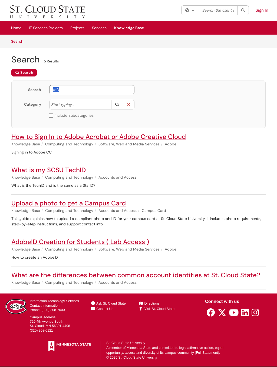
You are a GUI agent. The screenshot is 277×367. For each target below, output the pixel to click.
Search (19, 41)
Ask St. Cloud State (108, 303)
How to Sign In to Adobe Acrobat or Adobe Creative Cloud (98, 136)
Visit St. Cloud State (156, 309)
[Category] (77, 105)
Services (99, 27)
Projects (77, 27)
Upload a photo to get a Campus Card (68, 203)
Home (16, 27)
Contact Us (102, 309)
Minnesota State (139, 348)
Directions (149, 303)
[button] (117, 104)
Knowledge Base (129, 27)
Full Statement (207, 353)
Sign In (262, 10)
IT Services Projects (46, 27)
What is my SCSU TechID (48, 170)
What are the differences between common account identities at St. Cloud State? (135, 275)
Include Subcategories (71, 115)
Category (32, 104)
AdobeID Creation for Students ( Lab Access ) (80, 242)
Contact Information (45, 306)
